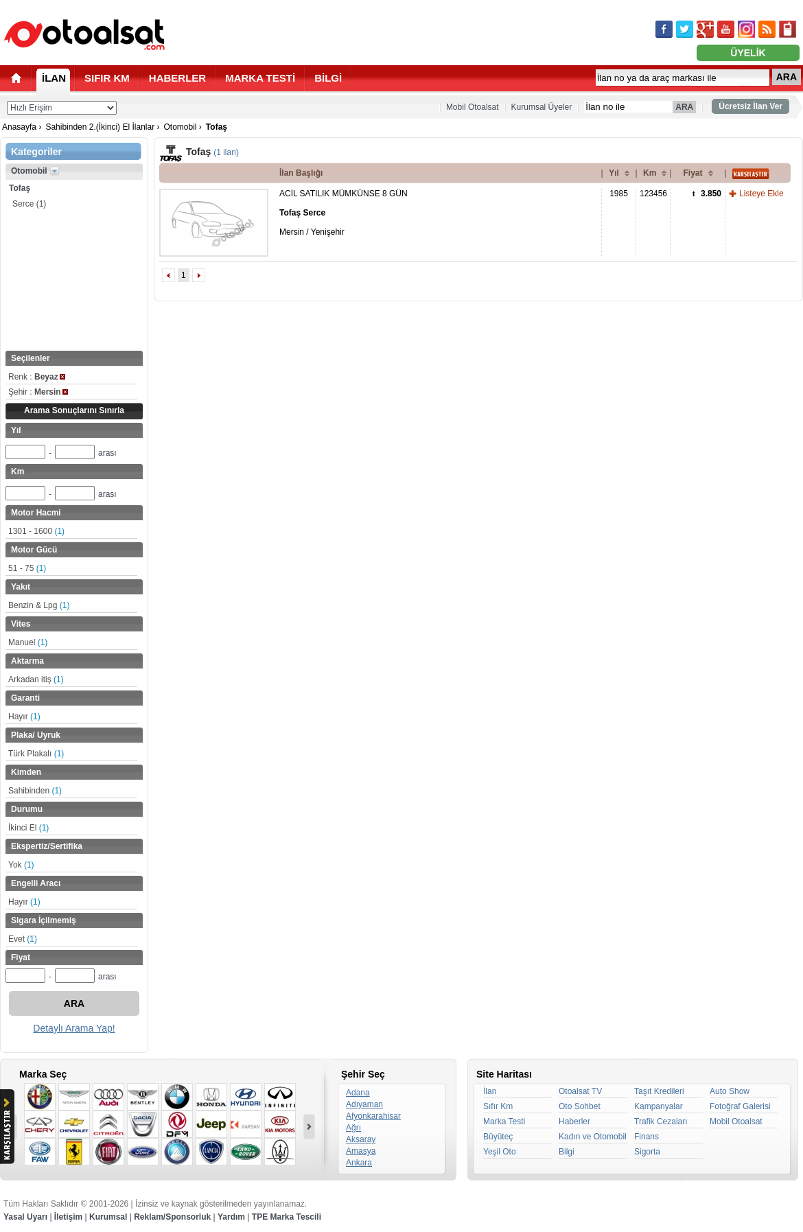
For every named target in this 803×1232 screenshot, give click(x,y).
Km (649, 173)
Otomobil (179, 127)
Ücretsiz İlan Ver (750, 106)
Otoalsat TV (580, 1091)
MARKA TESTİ (260, 78)
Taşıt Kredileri (659, 1091)
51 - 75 (27, 568)
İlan (489, 1091)
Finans (646, 1136)
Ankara (359, 1162)
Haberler (574, 1121)
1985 (618, 193)
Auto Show (729, 1091)
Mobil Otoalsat (472, 107)
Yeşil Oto (499, 1152)
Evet (22, 939)
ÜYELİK (747, 52)
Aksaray (360, 1139)
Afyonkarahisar (373, 1116)
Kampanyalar (658, 1106)
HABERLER (177, 78)
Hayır (24, 716)
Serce (29, 204)
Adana (358, 1092)
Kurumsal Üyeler (541, 107)
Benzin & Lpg (38, 605)
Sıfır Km (498, 1106)
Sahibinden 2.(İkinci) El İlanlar (99, 127)
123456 (653, 193)
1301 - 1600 (36, 531)
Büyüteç (498, 1136)
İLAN (54, 78)
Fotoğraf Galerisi (740, 1106)
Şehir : (38, 392)
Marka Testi (504, 1121)
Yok (21, 865)
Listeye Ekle (761, 193)
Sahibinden (35, 790)
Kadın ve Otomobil (593, 1136)
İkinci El (28, 828)
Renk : (36, 377)
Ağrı (353, 1127)
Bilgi (566, 1152)
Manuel (27, 642)
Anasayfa (19, 127)
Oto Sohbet (580, 1106)
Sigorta (647, 1152)
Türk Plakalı (36, 753)
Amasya (360, 1151)
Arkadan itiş (36, 679)
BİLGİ (328, 78)
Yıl (614, 173)
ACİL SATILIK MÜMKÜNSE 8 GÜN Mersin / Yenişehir (343, 213)
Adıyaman (364, 1104)
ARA (786, 76)
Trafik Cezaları (661, 1121)
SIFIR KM (107, 78)
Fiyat (692, 173)
